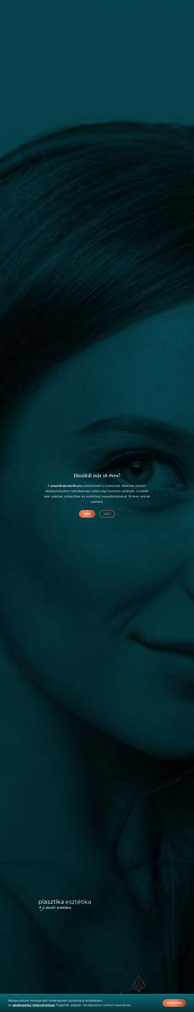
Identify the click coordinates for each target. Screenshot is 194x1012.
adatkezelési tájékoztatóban (33, 1005)
